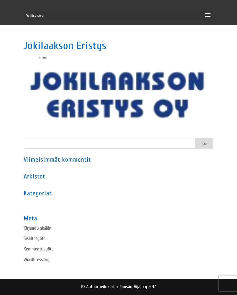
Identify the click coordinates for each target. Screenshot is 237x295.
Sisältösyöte (34, 238)
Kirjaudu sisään (37, 228)
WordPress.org (37, 259)
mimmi (43, 57)
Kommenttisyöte (39, 249)
